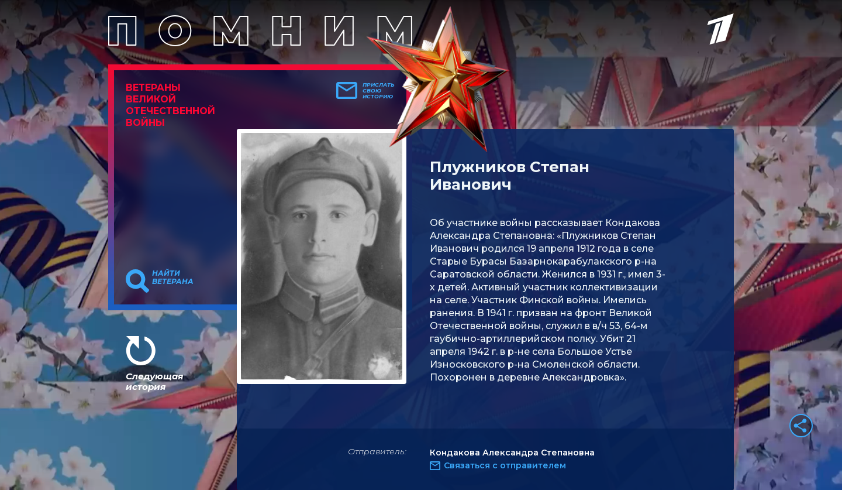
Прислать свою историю (379, 91)
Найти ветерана (173, 277)
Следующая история (154, 381)
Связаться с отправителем (505, 465)
